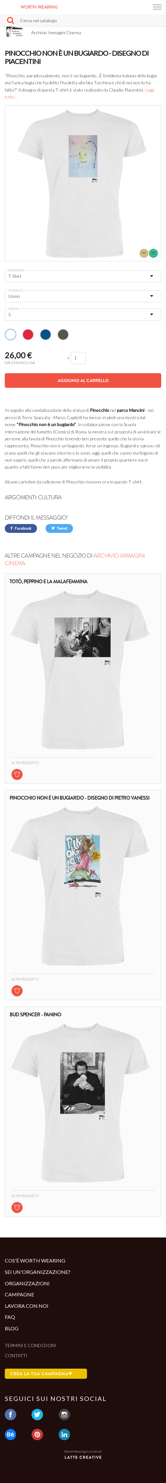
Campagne (19, 1294)
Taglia (13, 308)
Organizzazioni (27, 1283)
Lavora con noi (26, 1306)
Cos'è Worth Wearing (35, 1260)
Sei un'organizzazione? (37, 1272)
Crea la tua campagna (41, 1374)
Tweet (59, 528)
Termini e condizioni (30, 1345)
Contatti (16, 1355)
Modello (15, 290)
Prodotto (16, 270)
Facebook (21, 528)
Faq (10, 1317)
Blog (11, 1328)
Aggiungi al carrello (83, 380)
